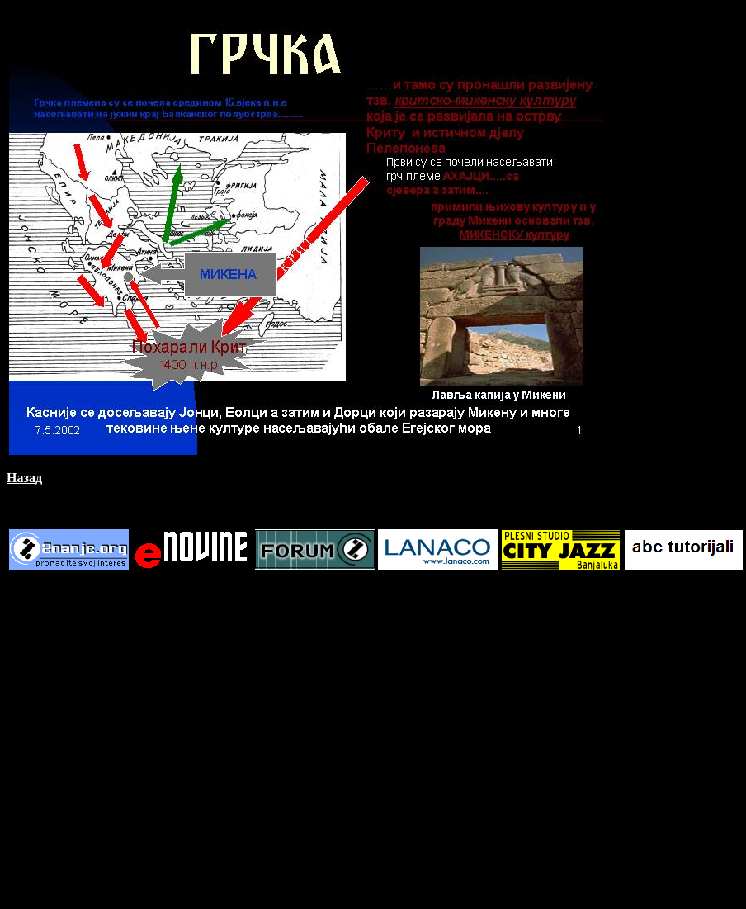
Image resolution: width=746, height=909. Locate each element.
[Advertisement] (154, 741)
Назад (24, 478)
